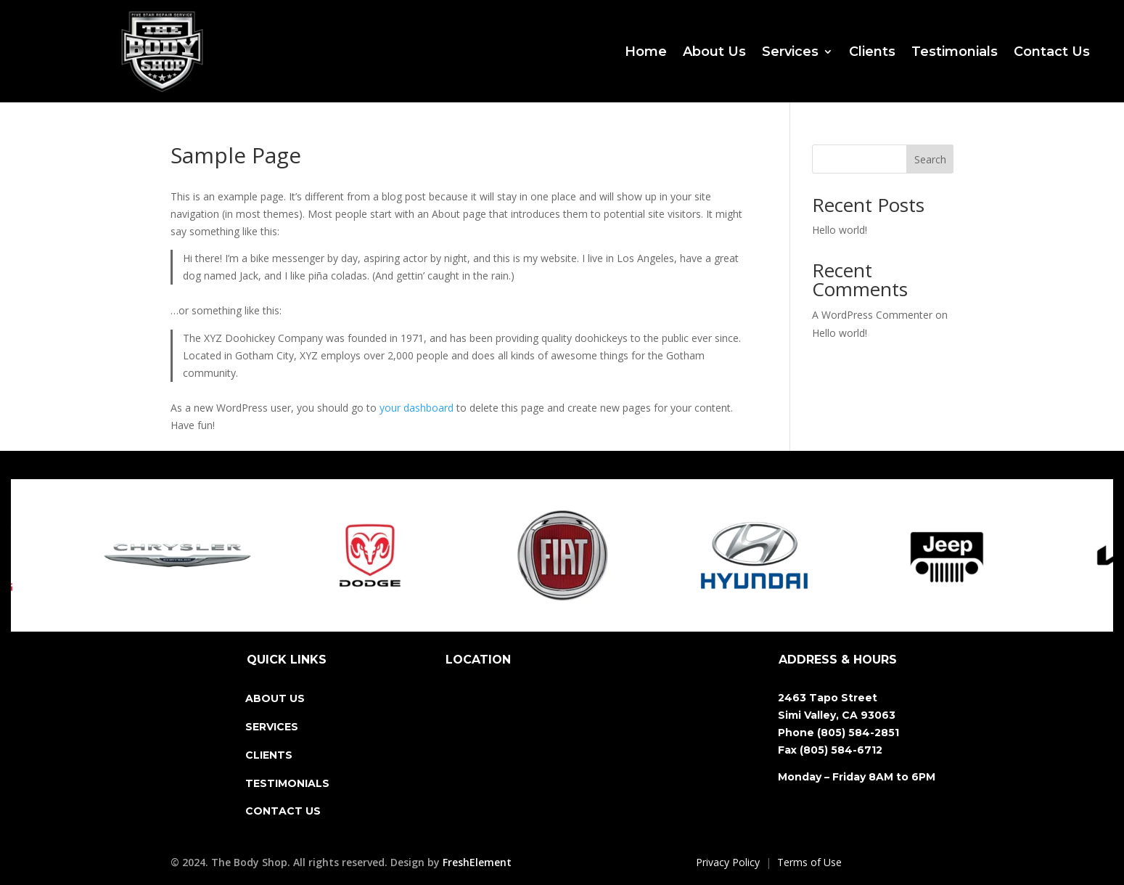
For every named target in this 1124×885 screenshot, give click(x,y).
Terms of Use (809, 862)
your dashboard (417, 408)
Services (790, 52)
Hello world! (839, 230)
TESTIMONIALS (287, 783)
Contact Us (1052, 52)
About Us (714, 52)
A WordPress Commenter (872, 315)
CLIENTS (268, 755)
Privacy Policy (728, 862)
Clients (872, 52)
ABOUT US (275, 698)
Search (930, 159)
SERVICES (271, 726)
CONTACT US (283, 810)
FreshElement (477, 862)
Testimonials (954, 52)
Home (646, 52)
